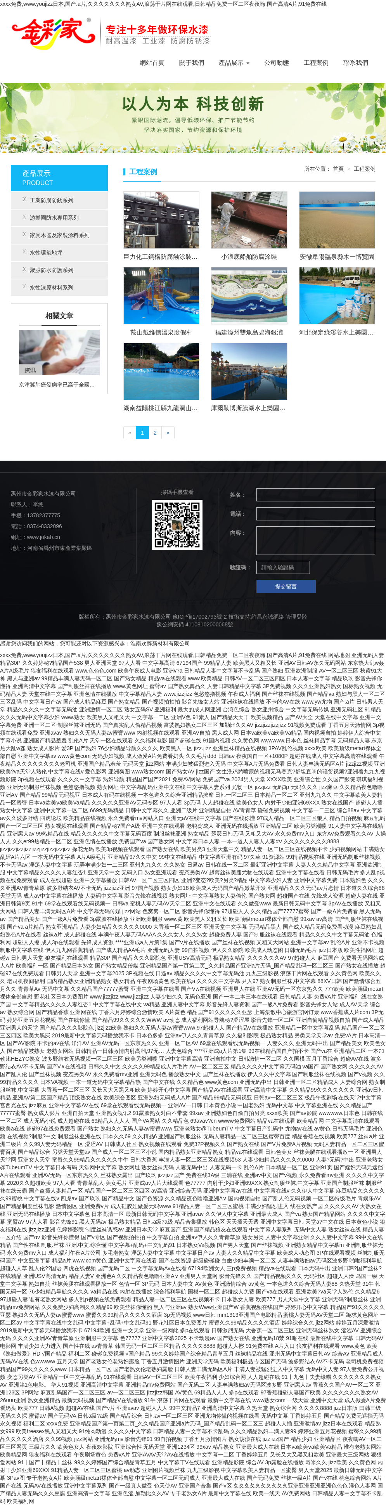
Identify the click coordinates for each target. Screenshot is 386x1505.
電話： (238, 514)
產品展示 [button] (234, 62)
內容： (238, 533)
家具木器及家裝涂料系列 (56, 235)
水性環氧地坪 (42, 253)
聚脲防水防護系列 (48, 270)
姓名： (238, 495)
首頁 (338, 169)
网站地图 (339, 655)
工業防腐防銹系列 (48, 200)
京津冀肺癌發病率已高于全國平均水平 (59, 384)
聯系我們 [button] (355, 62)
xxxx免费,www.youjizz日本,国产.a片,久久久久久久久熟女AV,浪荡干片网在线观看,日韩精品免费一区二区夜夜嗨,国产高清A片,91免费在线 (163, 4)
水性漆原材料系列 (48, 287)
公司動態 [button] (276, 62)
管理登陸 (296, 617)
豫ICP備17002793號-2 (200, 617)
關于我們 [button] (191, 62)
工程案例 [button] (316, 62)
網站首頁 (152, 62)
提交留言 (286, 586)
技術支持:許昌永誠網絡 (256, 617)
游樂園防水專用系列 (51, 218)
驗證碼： (240, 567)
